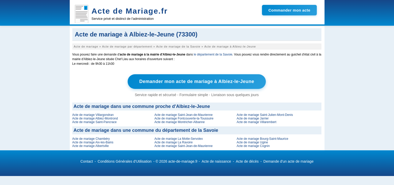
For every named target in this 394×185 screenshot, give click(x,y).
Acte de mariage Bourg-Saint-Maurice (262, 139)
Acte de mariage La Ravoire (173, 142)
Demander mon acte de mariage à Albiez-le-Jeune (196, 81)
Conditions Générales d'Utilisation (125, 161)
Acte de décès (247, 161)
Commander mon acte (289, 10)
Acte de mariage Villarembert (256, 122)
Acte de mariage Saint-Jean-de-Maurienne (183, 115)
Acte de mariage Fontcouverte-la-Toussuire (183, 118)
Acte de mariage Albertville (90, 146)
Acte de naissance (216, 161)
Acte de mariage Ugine (252, 142)
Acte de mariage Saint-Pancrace (94, 122)
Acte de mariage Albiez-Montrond (95, 118)
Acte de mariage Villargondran (93, 115)
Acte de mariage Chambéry (91, 139)
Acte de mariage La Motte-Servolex (178, 139)
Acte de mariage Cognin (253, 146)
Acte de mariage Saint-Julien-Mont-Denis (265, 115)
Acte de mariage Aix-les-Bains (92, 142)
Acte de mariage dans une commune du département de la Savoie (146, 130)
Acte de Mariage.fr (130, 11)
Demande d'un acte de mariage (289, 161)
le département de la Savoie (213, 54)
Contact (87, 161)
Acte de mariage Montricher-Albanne (179, 122)
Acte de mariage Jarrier (253, 118)
